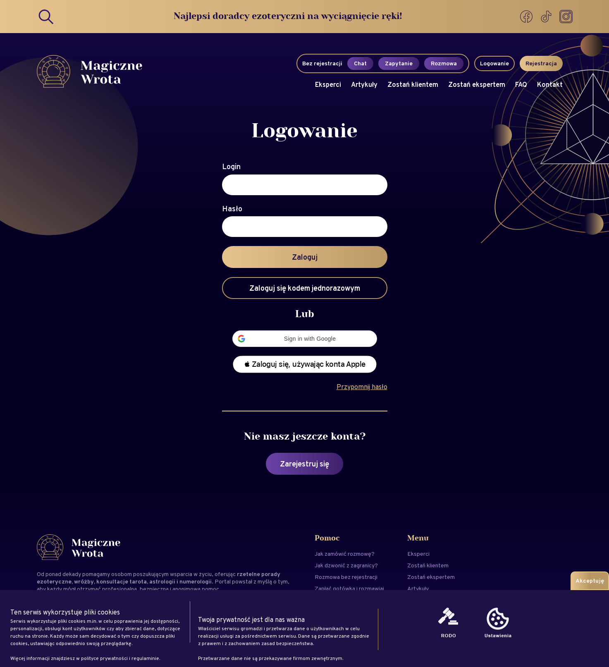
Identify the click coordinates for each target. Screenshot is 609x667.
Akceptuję (590, 580)
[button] (304, 338)
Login (231, 166)
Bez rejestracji (322, 63)
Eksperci (328, 84)
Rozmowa (444, 63)
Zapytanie (399, 63)
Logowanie (494, 63)
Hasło (232, 208)
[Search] (47, 16)
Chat (360, 63)
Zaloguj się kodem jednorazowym (304, 288)
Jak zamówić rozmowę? (345, 553)
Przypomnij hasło (362, 387)
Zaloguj (305, 257)
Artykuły (364, 84)
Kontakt (550, 84)
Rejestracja (541, 63)
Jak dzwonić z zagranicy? (346, 565)
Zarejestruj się (304, 464)
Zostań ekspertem (476, 84)
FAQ (521, 84)
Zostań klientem (412, 84)
